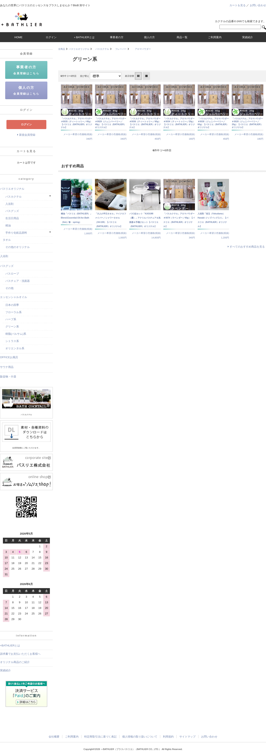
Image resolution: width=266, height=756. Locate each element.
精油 (7, 225)
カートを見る (237, 5)
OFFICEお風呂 (9, 357)
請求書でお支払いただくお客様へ (20, 653)
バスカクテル (101, 49)
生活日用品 (11, 218)
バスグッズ (11, 211)
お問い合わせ (258, 5)
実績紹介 (5, 670)
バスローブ (11, 273)
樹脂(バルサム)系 (14, 333)
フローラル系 (12, 312)
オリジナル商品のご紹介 (15, 662)
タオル (7, 239)
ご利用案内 (72, 736)
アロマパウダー (140, 49)
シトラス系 (11, 341)
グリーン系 (11, 326)
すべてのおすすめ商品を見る (247, 246)
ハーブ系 (9, 319)
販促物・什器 (8, 376)
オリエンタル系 (13, 348)
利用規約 (168, 736)
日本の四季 (11, 305)
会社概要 (54, 736)
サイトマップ (187, 736)
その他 (8, 288)
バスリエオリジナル (79, 49)
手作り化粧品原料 (15, 232)
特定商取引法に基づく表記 (100, 736)
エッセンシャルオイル (13, 297)
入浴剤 (8, 203)
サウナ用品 (7, 367)
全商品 (61, 49)
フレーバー (120, 49)
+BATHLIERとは (10, 645)
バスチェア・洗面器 (16, 280)
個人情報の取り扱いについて (139, 736)
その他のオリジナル (16, 247)
